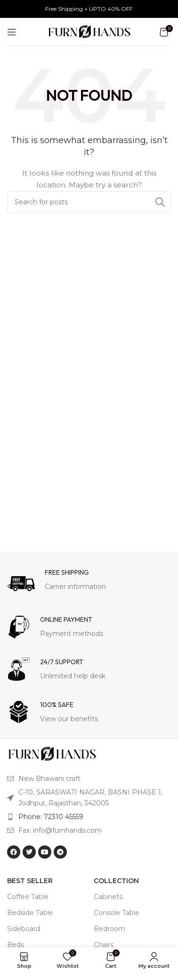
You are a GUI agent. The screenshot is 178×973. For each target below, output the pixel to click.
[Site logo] (89, 31)
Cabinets (108, 897)
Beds (15, 945)
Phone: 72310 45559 (50, 816)
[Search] (89, 202)
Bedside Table (30, 913)
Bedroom (109, 929)
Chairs (103, 945)
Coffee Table (28, 897)
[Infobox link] (89, 582)
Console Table (116, 913)
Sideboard (23, 929)
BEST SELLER (30, 881)
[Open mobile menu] (11, 32)
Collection (116, 881)
